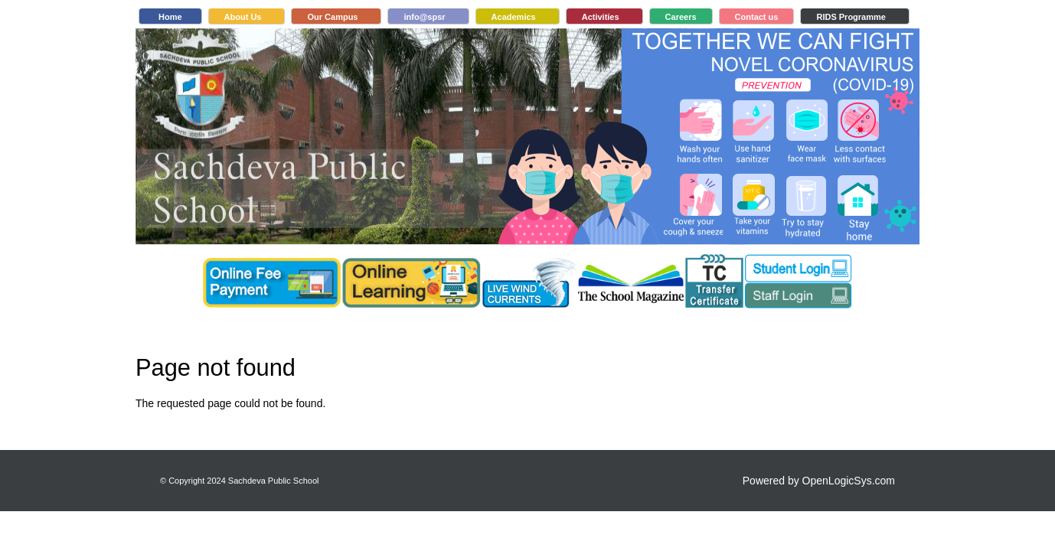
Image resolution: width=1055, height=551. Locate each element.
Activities (600, 16)
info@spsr (424, 16)
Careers (681, 16)
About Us (243, 16)
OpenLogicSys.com (848, 480)
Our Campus (332, 16)
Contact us (757, 16)
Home (170, 16)
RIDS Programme (850, 16)
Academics (514, 16)
